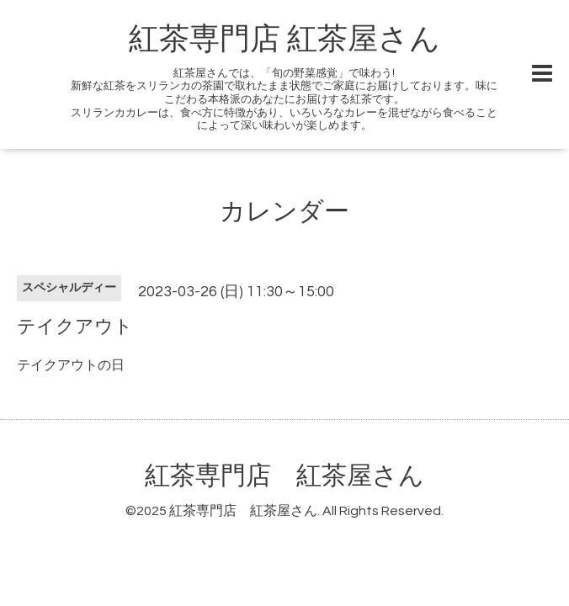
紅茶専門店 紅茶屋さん (284, 40)
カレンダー (284, 212)
